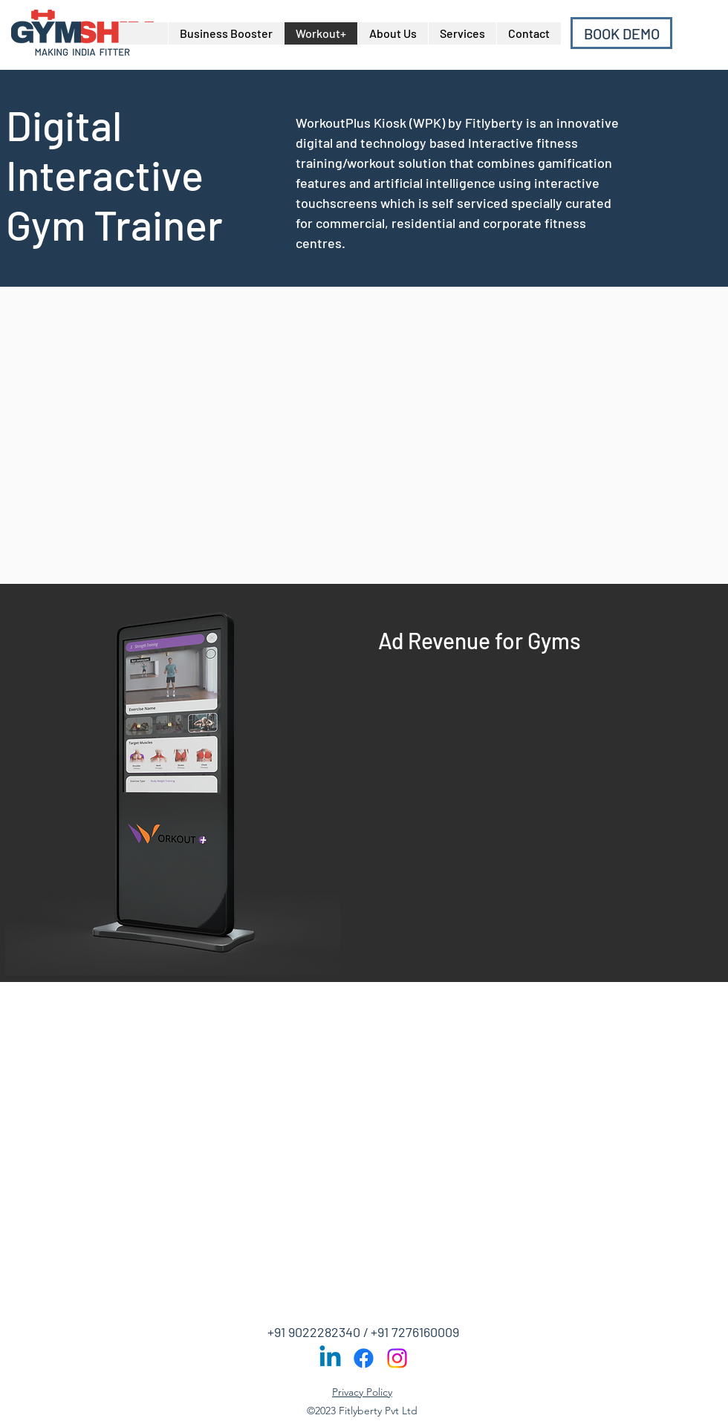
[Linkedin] (330, 1358)
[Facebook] (364, 1358)
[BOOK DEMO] (621, 33)
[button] (462, 33)
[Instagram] (397, 1358)
